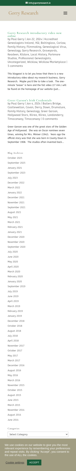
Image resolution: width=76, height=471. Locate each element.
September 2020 (16, 247)
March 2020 (14, 271)
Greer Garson (49, 111)
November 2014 (16, 410)
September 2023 (16, 172)
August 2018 (14, 331)
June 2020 (13, 257)
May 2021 (13, 217)
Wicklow (32, 62)
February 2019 (15, 311)
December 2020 (16, 237)
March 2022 (14, 187)
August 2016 (14, 370)
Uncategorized (17, 62)
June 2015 (13, 400)
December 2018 (16, 321)
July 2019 (13, 291)
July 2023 (13, 178)
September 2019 (16, 286)
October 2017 (15, 350)
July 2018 (13, 336)
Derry (38, 107)
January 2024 (15, 168)
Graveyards (49, 50)
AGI (37, 43)
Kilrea (33, 115)
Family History (16, 46)
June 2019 (13, 296)
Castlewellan (16, 107)
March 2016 (14, 380)
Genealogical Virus (54, 46)
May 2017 (13, 355)
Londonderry (55, 115)
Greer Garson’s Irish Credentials (30, 100)
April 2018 (13, 340)
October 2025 (15, 158)
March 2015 (14, 405)
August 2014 (14, 415)
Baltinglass (48, 43)
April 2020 (13, 266)
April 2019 (13, 301)
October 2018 (15, 326)
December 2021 (16, 197)
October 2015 (15, 390)
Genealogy (14, 50)
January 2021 (15, 232)
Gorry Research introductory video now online (35, 34)
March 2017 (14, 360)
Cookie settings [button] (15, 462)
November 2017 (16, 345)
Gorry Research (31, 50)
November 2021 (16, 202)
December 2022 (16, 182)
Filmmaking (34, 46)
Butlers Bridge (52, 103)
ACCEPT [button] (34, 462)
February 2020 (15, 276)
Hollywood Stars (18, 115)
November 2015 (16, 385)
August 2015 (14, 395)
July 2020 (13, 251)
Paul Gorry (17, 39)
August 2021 (14, 212)
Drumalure (58, 107)
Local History (39, 54)
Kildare (24, 54)
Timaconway (15, 119)
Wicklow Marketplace (52, 62)
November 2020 (16, 242)
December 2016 (16, 365)
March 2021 (14, 222)
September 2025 (16, 163)
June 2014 (13, 420)
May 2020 (13, 261)
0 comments (50, 119)
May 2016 (13, 375)
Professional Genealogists (34, 58)
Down (46, 107)
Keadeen (13, 54)
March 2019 (14, 306)
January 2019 (15, 316)
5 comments (15, 66)
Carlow (61, 43)
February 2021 (15, 227)
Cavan (29, 107)
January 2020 (15, 281)
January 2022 (15, 192)
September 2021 (16, 207)
